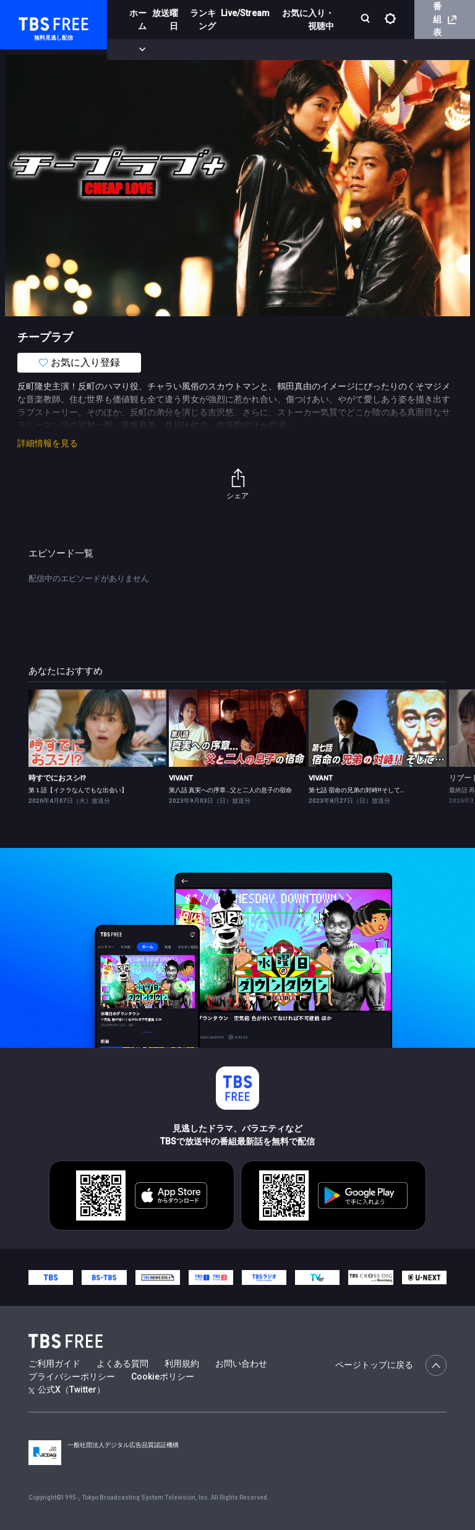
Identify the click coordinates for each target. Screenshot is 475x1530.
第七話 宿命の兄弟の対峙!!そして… (356, 790)
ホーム (138, 19)
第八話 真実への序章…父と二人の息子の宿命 (230, 790)
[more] (354, 49)
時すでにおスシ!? (57, 778)
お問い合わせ (241, 1363)
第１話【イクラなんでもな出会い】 (77, 790)
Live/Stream (245, 13)
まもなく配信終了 (190, 49)
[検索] (366, 19)
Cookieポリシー (162, 1376)
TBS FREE (33, 22)
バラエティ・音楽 (308, 49)
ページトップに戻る (391, 1365)
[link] (97, 728)
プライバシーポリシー (71, 1376)
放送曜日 (165, 19)
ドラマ (249, 49)
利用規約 (182, 1363)
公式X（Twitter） (66, 1389)
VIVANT (181, 778)
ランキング (203, 19)
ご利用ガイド (54, 1363)
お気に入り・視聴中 (308, 19)
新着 (134, 49)
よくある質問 (122, 1363)
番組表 (444, 19)
